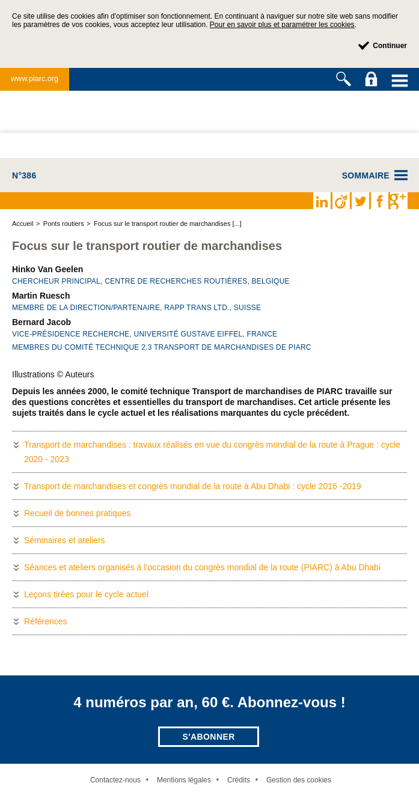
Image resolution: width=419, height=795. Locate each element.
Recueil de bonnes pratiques (77, 513)
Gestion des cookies (298, 780)
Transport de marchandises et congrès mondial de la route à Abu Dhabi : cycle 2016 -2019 (192, 486)
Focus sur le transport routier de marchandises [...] (168, 223)
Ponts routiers (63, 223)
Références (45, 621)
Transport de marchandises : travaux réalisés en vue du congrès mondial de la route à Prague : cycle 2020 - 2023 (212, 452)
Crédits (238, 780)
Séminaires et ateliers (64, 540)
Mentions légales (184, 780)
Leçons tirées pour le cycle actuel (86, 594)
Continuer (390, 45)
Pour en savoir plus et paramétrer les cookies (282, 24)
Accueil (22, 223)
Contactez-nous (115, 780)
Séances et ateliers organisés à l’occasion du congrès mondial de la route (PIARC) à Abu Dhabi (202, 567)
